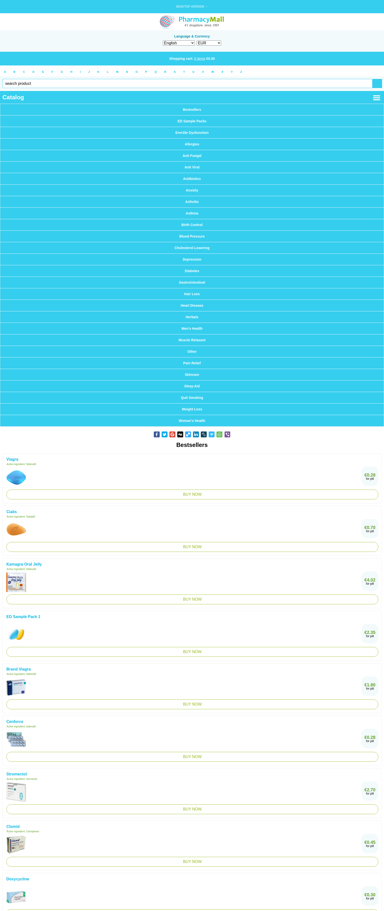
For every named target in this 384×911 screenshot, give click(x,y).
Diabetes (192, 271)
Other (191, 352)
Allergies (192, 144)
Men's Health (192, 328)
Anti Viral (191, 167)
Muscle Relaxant (192, 340)
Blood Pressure (191, 236)
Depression (192, 259)
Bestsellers (192, 110)
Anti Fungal (192, 156)
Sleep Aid (192, 386)
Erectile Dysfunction (191, 133)
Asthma (192, 213)
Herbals (192, 317)
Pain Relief (192, 363)
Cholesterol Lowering (191, 248)
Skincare (192, 375)
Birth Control (192, 225)
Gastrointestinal (192, 282)
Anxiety (192, 190)
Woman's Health (192, 421)
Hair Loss (192, 294)
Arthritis (192, 202)
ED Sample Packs (192, 121)
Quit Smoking (192, 398)
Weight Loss (192, 409)
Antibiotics (192, 179)
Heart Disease (192, 305)
